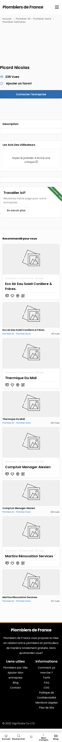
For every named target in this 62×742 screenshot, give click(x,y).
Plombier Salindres (14, 21)
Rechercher (18, 737)
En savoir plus (16, 210)
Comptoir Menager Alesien (28, 467)
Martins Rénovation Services (29, 556)
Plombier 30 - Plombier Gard (33, 18)
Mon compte (44, 737)
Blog (56, 737)
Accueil (7, 18)
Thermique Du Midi (21, 378)
